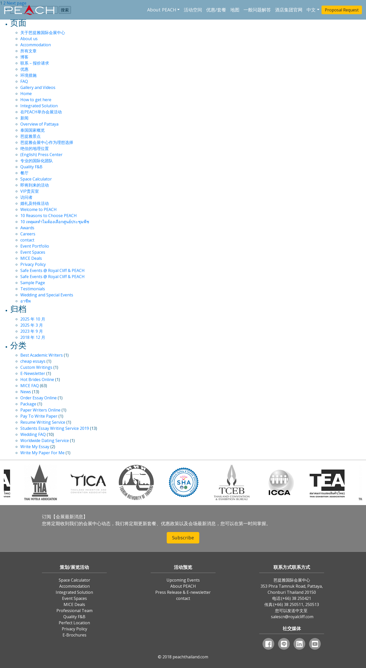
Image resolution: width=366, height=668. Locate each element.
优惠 (24, 69)
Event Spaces (32, 252)
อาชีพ (25, 301)
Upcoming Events (183, 580)
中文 (311, 10)
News (25, 391)
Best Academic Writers (41, 355)
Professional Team (74, 610)
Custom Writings (36, 367)
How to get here (35, 99)
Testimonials (32, 289)
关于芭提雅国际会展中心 (42, 32)
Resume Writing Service (42, 422)
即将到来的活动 (34, 185)
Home (26, 93)
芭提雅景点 (30, 136)
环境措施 (28, 75)
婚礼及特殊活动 (34, 203)
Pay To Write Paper (38, 416)
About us (29, 38)
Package (28, 404)
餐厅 (24, 173)
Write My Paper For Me (42, 453)
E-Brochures (74, 635)
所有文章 (28, 51)
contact (27, 240)
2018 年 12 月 (32, 337)
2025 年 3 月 (31, 325)
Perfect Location (74, 623)
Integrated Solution (39, 106)
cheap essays (32, 361)
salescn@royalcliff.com (292, 616)
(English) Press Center (41, 154)
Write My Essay (34, 446)
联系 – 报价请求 (34, 63)
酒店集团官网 (288, 10)
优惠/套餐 (216, 10)
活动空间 (193, 10)
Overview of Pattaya (39, 124)
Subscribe (183, 538)
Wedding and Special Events (46, 295)
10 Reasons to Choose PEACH (48, 215)
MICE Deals (31, 258)
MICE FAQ (29, 385)
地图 (234, 10)
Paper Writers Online (40, 410)
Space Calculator (36, 179)
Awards (27, 228)
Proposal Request (342, 10)
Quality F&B (31, 167)
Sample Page (32, 282)
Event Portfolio (34, 246)
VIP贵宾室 (29, 191)
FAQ (24, 81)
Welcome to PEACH (38, 209)
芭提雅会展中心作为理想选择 (46, 142)
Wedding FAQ (33, 434)
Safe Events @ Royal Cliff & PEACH (52, 270)
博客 (24, 57)
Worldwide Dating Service (44, 440)
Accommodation (35, 45)
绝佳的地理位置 (34, 148)
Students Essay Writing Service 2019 (54, 428)
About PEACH (161, 10)
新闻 (24, 118)
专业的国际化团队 (36, 160)
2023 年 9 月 (31, 331)
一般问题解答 (257, 10)
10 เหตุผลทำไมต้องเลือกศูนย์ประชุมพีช (54, 221)
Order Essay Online (38, 398)
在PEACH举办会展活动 (41, 112)
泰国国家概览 (32, 130)
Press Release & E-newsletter (183, 592)
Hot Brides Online (37, 379)
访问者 (26, 197)
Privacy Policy (33, 264)
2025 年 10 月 (32, 319)
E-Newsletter (32, 373)
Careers (27, 234)
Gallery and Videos (37, 87)
